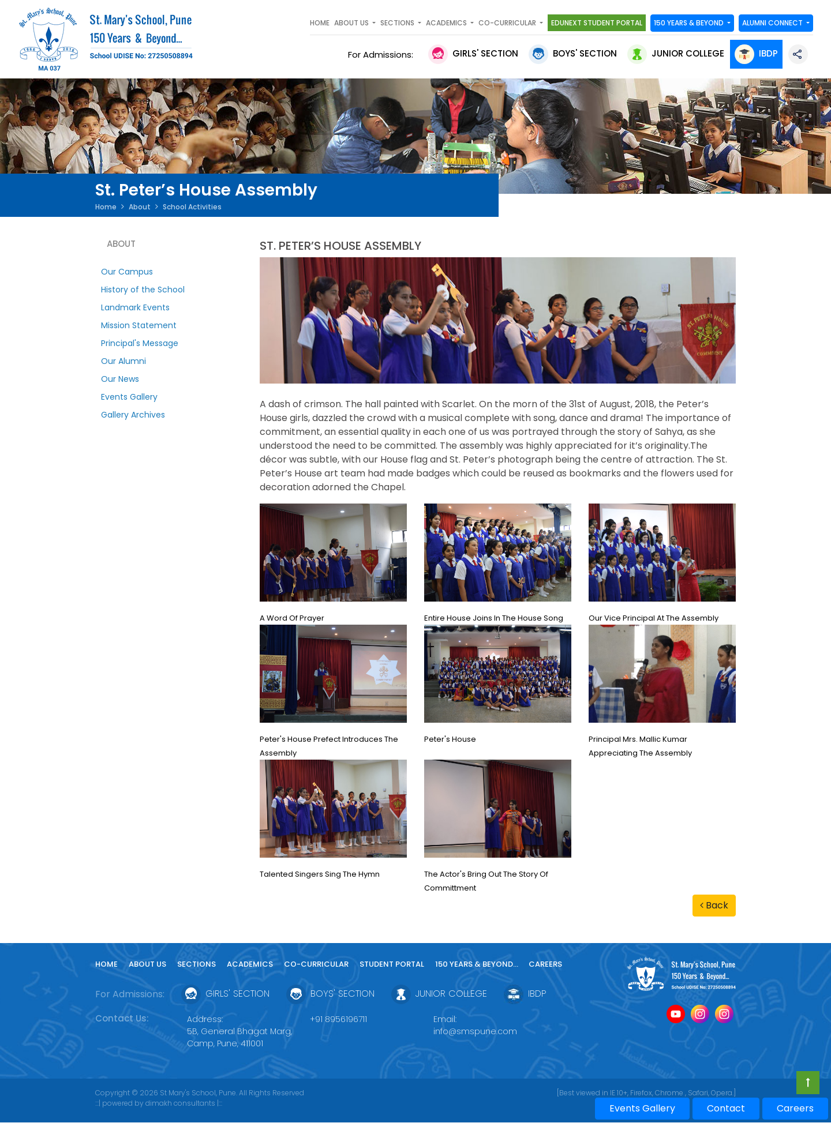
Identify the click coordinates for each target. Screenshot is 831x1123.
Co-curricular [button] (508, 23)
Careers (545, 964)
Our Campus (127, 271)
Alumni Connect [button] (773, 23)
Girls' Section (473, 53)
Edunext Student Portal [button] (596, 23)
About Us (147, 964)
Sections (196, 964)
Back (714, 905)
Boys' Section (573, 53)
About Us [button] (352, 23)
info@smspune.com (475, 1031)
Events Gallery (129, 397)
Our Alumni (123, 361)
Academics (250, 964)
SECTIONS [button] (398, 23)
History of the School (143, 289)
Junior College (675, 53)
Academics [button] (447, 23)
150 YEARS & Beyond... (477, 964)
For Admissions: (383, 54)
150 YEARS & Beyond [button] (689, 23)
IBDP (756, 53)
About (140, 207)
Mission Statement (139, 325)
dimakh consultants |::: (183, 1103)
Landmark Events (135, 307)
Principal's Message (139, 343)
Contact (726, 1108)
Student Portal (392, 964)
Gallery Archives (133, 414)
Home (320, 23)
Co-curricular (316, 964)
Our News (120, 379)
